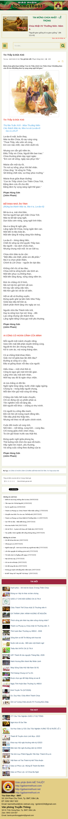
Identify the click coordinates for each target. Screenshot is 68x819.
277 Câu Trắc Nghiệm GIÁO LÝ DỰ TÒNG (27, 716)
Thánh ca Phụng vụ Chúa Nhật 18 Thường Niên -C (22, 518)
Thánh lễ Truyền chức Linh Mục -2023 (25, 736)
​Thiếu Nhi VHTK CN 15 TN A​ (22, 648)
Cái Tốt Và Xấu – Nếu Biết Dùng (15, 522)
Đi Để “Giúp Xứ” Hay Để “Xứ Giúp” (17, 573)
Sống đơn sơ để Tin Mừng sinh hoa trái (26, 638)
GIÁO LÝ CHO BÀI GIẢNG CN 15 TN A (26, 599)
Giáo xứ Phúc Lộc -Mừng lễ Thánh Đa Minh (27, 766)
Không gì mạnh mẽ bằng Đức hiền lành (18, 570)
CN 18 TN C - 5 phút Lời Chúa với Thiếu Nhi (19, 529)
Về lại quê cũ (9, 544)
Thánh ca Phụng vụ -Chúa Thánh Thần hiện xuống (22, 510)
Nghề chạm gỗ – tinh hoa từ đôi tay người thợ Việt (22, 547)
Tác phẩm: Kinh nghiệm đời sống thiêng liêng (20, 533)
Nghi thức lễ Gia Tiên (19, 722)
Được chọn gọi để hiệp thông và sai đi (25, 678)
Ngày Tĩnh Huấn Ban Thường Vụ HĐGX (26, 684)
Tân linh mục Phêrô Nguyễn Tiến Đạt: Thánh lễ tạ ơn (31, 754)
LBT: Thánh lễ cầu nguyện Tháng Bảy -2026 (27, 655)
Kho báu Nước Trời (11, 525)
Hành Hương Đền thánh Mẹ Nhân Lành (26, 661)
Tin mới (34, 581)
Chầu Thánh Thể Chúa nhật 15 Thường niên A (28, 607)
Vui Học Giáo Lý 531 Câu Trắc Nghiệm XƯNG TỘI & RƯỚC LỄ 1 (36, 729)
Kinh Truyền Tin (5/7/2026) (21, 690)
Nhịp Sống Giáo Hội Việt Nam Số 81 (25, 668)
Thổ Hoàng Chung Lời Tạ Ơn (22, 673)
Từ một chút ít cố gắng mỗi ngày (16, 555)
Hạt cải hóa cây (10, 559)
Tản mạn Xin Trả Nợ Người (14, 503)
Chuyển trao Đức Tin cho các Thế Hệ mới (19, 514)
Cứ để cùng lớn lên (11, 566)
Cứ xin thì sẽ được (11, 562)
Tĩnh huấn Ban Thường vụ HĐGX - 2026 (26, 631)
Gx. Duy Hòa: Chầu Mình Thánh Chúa (25, 696)
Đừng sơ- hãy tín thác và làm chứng (24, 593)
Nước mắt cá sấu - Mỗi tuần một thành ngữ (27, 643)
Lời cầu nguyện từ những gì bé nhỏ (17, 551)
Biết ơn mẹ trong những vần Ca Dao (17, 499)
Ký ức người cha (10, 507)
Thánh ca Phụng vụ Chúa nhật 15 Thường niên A (30, 626)
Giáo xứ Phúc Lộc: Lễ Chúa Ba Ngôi (25, 772)
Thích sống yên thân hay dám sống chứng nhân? (30, 620)
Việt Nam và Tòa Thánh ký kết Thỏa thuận (27, 760)
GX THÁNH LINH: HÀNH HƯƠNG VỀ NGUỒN (28, 613)
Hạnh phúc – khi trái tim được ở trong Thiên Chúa (30, 588)
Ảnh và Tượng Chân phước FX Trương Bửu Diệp (30, 702)
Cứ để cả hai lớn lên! (12, 540)
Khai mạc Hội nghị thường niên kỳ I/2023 (26, 743)
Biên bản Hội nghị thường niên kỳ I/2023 (26, 748)
